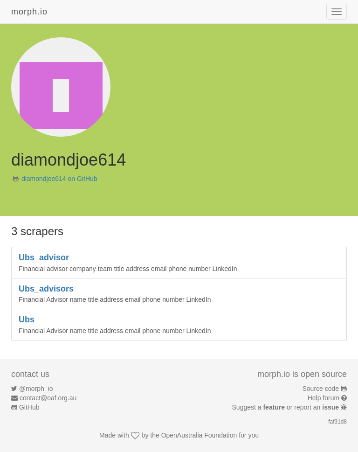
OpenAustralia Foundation (199, 435)
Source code (321, 388)
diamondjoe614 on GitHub (59, 178)
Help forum (323, 398)
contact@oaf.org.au (48, 398)
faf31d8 (337, 421)
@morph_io (36, 388)
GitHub (29, 407)
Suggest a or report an (286, 407)
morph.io (29, 11)
